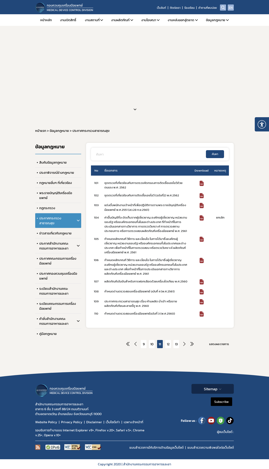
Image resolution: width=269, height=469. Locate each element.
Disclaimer (94, 422)
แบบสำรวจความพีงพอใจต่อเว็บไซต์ (210, 447)
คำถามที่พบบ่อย (207, 8)
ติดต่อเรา (175, 8)
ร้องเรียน (189, 8)
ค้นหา (215, 154)
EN (231, 7)
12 (168, 344)
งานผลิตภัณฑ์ (120, 19)
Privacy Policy (71, 422)
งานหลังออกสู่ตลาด (181, 19)
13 (176, 344)
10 (151, 344)
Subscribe (221, 401)
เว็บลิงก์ (161, 8)
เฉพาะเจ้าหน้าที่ (133, 422)
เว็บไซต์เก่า (113, 422)
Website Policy (46, 422)
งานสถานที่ (92, 19)
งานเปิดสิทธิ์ (68, 19)
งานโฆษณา (148, 19)
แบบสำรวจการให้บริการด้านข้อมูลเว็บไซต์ (156, 447)
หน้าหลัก (46, 19)
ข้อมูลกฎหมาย (215, 19)
